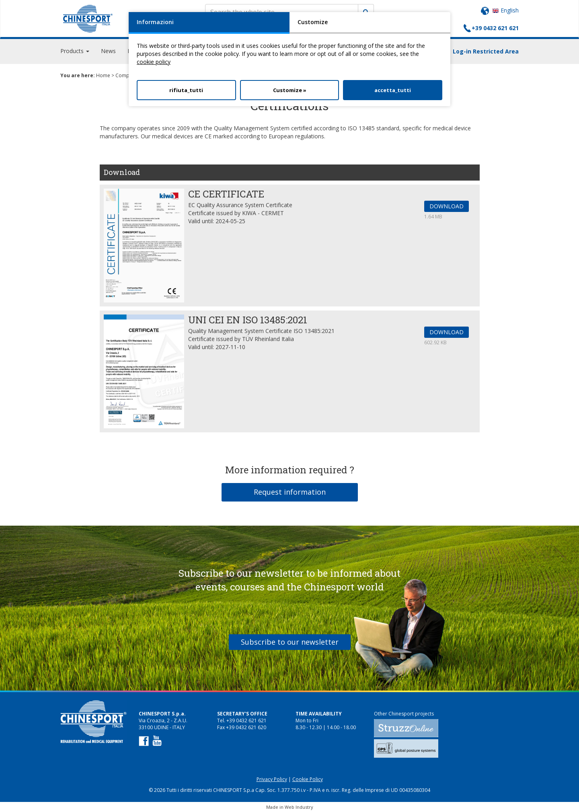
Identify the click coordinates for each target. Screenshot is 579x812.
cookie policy (153, 62)
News (108, 52)
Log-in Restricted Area (486, 52)
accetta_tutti (392, 90)
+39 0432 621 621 (495, 28)
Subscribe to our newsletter (290, 642)
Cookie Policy (307, 779)
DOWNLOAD (446, 206)
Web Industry (299, 807)
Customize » (289, 90)
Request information (290, 492)
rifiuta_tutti (186, 90)
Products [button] (74, 52)
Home (103, 75)
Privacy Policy (272, 779)
